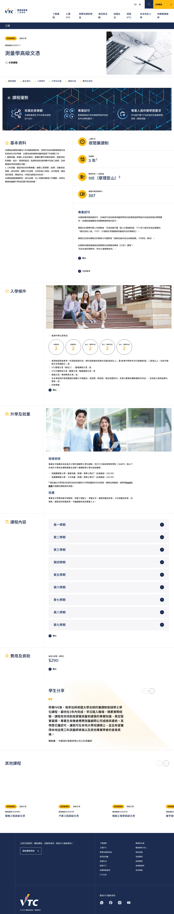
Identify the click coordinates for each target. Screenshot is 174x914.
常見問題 (139, 864)
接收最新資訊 (32, 847)
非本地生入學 (145, 11)
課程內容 (70, 75)
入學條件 (39, 75)
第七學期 (60, 593)
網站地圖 (139, 846)
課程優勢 (10, 75)
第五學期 (60, 568)
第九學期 (60, 618)
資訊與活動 (102, 11)
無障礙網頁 (140, 859)
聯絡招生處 (140, 837)
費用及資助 (86, 75)
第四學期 (60, 556)
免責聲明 (139, 850)
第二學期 (60, 531)
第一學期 (60, 518)
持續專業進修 (162, 11)
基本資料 (25, 75)
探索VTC (129, 11)
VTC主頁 (103, 868)
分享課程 (11, 56)
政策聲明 (139, 855)
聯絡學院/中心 (141, 841)
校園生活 (117, 11)
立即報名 (160, 3)
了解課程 (56, 11)
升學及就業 (55, 75)
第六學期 (60, 581)
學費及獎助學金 (85, 11)
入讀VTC (68, 11)
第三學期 (60, 543)
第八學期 (60, 606)
